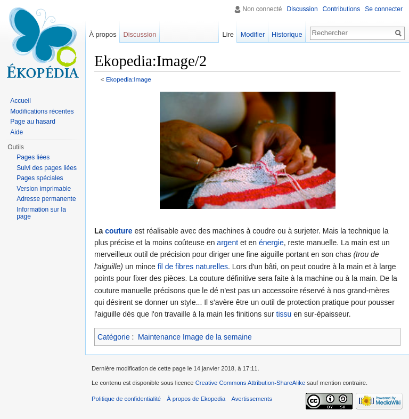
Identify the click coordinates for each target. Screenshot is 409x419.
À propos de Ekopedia (196, 399)
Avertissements (251, 399)
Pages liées (33, 157)
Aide (16, 132)
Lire (228, 34)
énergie (271, 242)
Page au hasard (32, 121)
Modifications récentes (41, 111)
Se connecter (384, 9)
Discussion (302, 9)
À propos (102, 34)
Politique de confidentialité (126, 399)
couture (118, 231)
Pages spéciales (40, 178)
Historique (287, 34)
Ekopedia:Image (128, 79)
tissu (284, 314)
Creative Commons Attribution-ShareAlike (250, 383)
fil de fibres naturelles (193, 266)
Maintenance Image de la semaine (195, 337)
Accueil (20, 100)
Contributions (342, 9)
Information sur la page (41, 213)
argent (227, 242)
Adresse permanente (46, 199)
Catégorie (113, 337)
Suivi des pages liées (47, 168)
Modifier (253, 34)
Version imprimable (44, 188)
